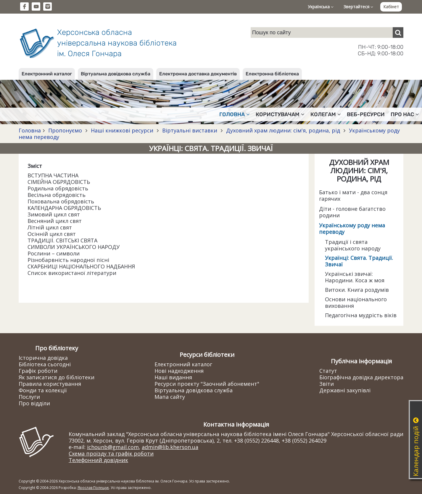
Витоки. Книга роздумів (357, 289)
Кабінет (391, 6)
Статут (328, 370)
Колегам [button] (325, 114)
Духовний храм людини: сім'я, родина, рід (283, 130)
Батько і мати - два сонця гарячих (353, 195)
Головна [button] (234, 114)
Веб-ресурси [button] (366, 114)
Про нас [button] (405, 114)
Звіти (326, 383)
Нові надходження (179, 370)
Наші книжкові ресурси (122, 130)
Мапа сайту (169, 396)
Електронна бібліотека (272, 74)
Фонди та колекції (43, 390)
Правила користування (50, 383)
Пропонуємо (65, 130)
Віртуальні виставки (190, 130)
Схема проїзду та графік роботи (111, 453)
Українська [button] (321, 6)
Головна (30, 130)
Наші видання (173, 377)
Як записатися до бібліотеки (56, 377)
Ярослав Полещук (93, 487)
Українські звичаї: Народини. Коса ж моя (354, 277)
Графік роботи (38, 370)
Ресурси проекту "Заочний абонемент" (206, 383)
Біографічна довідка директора (361, 377)
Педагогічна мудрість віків (361, 315)
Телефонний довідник (98, 460)
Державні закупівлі (345, 390)
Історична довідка (43, 357)
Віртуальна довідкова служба (115, 74)
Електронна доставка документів (198, 74)
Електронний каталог (47, 74)
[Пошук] (398, 32)
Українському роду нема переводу (352, 228)
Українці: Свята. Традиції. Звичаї (359, 261)
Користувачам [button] (280, 114)
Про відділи (34, 403)
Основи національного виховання (356, 302)
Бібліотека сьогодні (45, 364)
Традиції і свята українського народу (353, 245)
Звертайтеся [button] (358, 6)
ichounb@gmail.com (113, 447)
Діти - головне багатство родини (352, 211)
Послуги (29, 396)
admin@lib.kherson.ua (170, 447)
